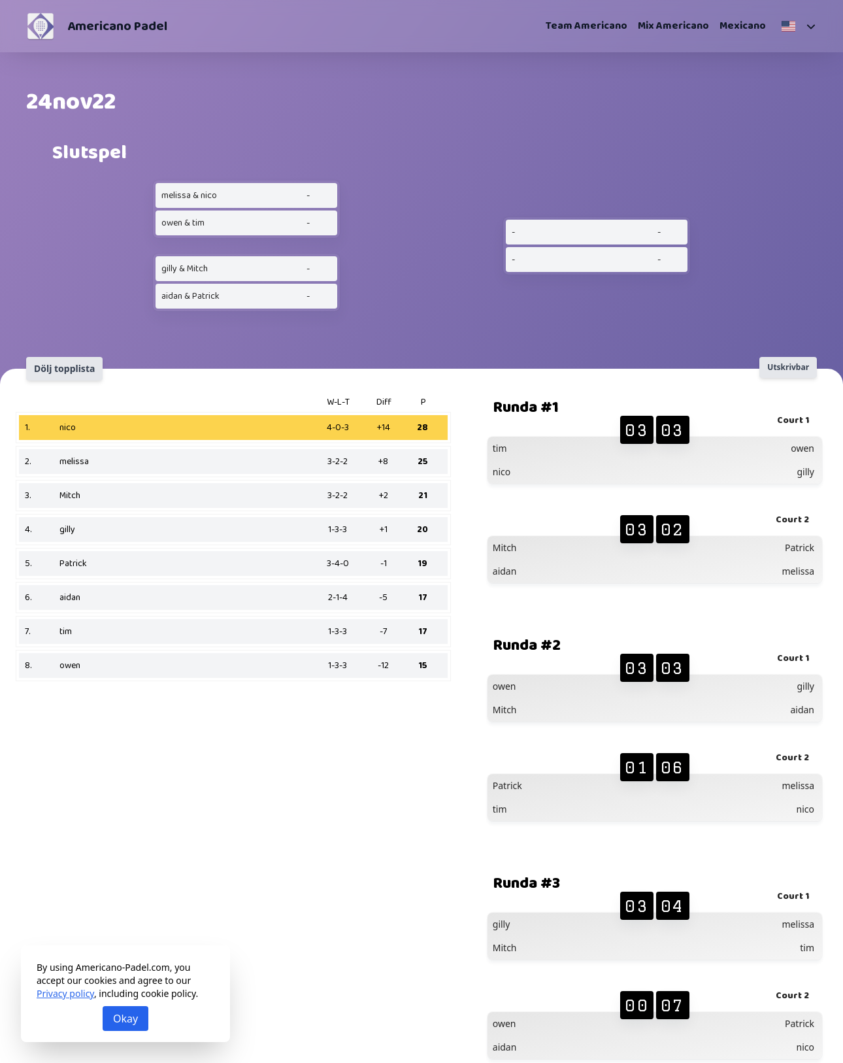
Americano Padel (117, 26)
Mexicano (742, 26)
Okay (125, 1018)
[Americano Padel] (40, 26)
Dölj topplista (64, 368)
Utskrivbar (788, 367)
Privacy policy (65, 993)
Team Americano (586, 26)
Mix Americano (673, 26)
